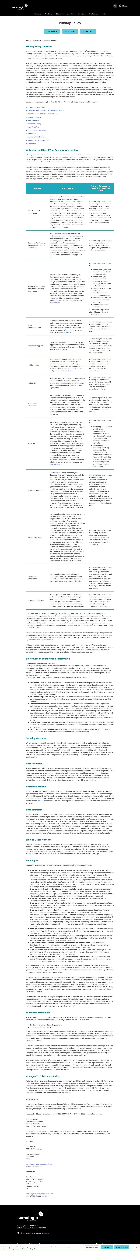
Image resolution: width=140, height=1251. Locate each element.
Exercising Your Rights (36, 137)
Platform (37, 14)
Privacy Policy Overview (37, 107)
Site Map (39, 1243)
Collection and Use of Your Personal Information (46, 110)
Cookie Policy (88, 31)
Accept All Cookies (122, 1247)
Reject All (107, 1247)
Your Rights (32, 133)
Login (104, 14)
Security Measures (35, 117)
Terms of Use (52, 31)
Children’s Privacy (34, 124)
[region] (70, 1247)
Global (124, 6)
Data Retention (33, 120)
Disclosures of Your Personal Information (43, 114)
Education (59, 14)
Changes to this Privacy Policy (39, 140)
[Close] (137, 1247)
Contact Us (93, 14)
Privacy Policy (70, 31)
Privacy (26, 1243)
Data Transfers (33, 127)
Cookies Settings (92, 1247)
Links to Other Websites (37, 130)
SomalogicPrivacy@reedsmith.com (39, 1164)
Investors (81, 14)
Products (48, 14)
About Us (70, 14)
